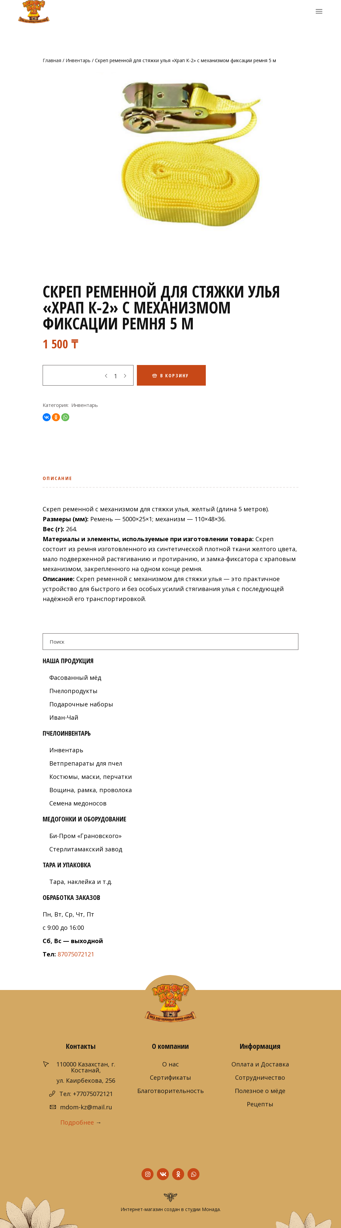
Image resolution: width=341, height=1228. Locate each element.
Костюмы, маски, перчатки (90, 777)
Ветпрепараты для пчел (85, 763)
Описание (57, 478)
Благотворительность (170, 1091)
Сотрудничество (260, 1077)
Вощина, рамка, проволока (90, 790)
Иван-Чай (63, 717)
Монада (211, 1209)
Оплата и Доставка (260, 1064)
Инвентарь (78, 60)
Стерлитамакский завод (85, 849)
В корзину (174, 375)
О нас (170, 1064)
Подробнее (77, 1122)
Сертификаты (170, 1077)
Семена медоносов (78, 803)
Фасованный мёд (75, 677)
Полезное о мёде (260, 1091)
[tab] (59, 480)
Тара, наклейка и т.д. (80, 882)
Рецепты (260, 1104)
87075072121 (76, 954)
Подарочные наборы (81, 704)
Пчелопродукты (73, 691)
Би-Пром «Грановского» (85, 836)
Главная (52, 60)
